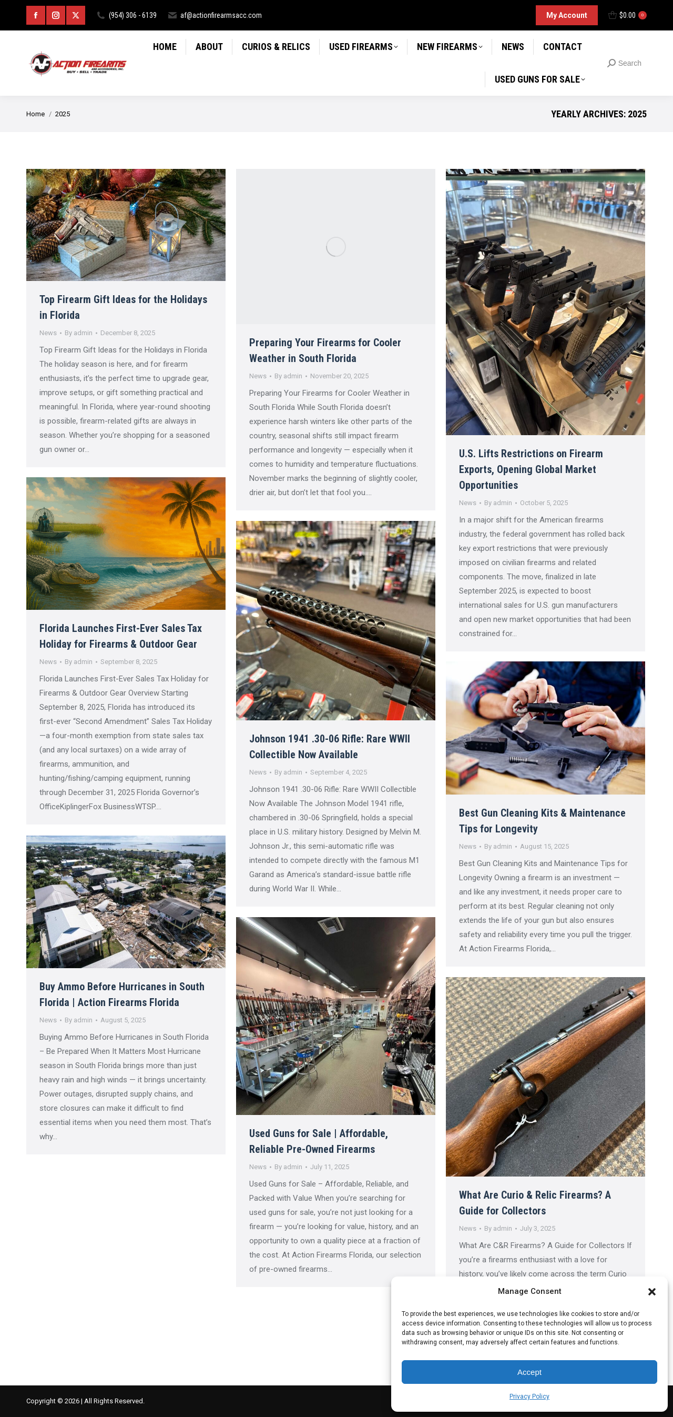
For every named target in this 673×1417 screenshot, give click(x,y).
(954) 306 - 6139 (126, 15)
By (79, 333)
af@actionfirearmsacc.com (214, 15)
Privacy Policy (529, 1396)
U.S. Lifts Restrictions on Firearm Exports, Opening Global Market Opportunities (531, 469)
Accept (529, 1372)
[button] (652, 1292)
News (48, 333)
